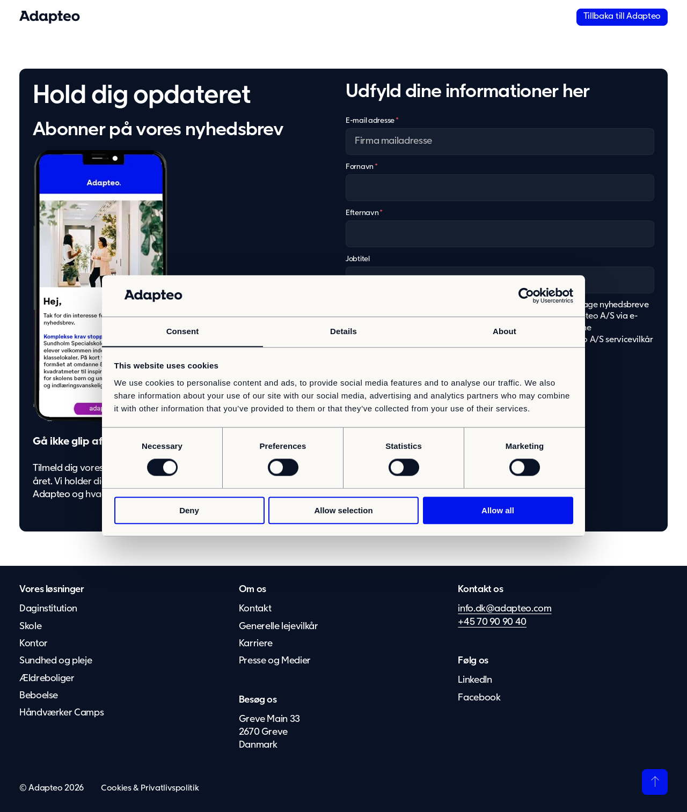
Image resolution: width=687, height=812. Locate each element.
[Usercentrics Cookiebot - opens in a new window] (526, 295)
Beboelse (38, 695)
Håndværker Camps (61, 713)
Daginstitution (48, 609)
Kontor (33, 643)
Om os (252, 589)
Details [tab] (343, 331)
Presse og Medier (275, 661)
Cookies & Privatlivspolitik (150, 788)
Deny (189, 510)
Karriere (256, 643)
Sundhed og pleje (55, 661)
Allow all (497, 510)
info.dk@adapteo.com (504, 609)
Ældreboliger (47, 678)
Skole (30, 626)
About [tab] (504, 331)
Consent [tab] (182, 331)
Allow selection (343, 510)
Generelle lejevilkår (278, 626)
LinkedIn (475, 680)
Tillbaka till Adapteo (622, 16)
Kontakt (255, 609)
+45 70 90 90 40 (492, 622)
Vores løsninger (51, 589)
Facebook (479, 698)
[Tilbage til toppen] (655, 782)
